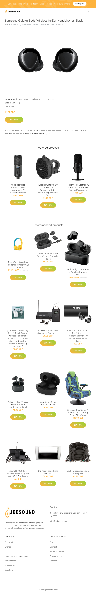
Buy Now (14, 119)
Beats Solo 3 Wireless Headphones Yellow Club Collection (18, 265)
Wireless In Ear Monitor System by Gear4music (48, 331)
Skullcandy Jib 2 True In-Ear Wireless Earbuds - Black (78, 272)
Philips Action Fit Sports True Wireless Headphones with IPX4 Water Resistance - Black (78, 335)
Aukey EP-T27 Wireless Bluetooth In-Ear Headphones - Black (18, 404)
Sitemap (53, 561)
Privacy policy (56, 556)
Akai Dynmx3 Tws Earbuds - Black (48, 403)
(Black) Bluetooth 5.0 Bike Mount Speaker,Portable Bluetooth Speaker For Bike (48, 190)
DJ (6, 551)
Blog (52, 542)
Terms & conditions (58, 551)
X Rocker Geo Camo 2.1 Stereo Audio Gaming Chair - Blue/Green (78, 412)
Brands (8, 547)
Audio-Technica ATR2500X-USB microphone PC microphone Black (18, 189)
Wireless (50, 99)
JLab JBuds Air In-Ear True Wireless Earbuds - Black (48, 256)
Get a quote (79, 4)
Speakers (9, 570)
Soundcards (10, 565)
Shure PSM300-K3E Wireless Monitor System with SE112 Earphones (18, 473)
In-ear (43, 99)
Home (7, 24)
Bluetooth (9, 542)
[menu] (89, 11)
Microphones (10, 561)
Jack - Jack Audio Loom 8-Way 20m (78, 472)
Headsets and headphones (28, 99)
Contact (53, 547)
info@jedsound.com (58, 521)
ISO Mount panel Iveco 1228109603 (48, 472)
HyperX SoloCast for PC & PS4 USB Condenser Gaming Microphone (78, 187)
